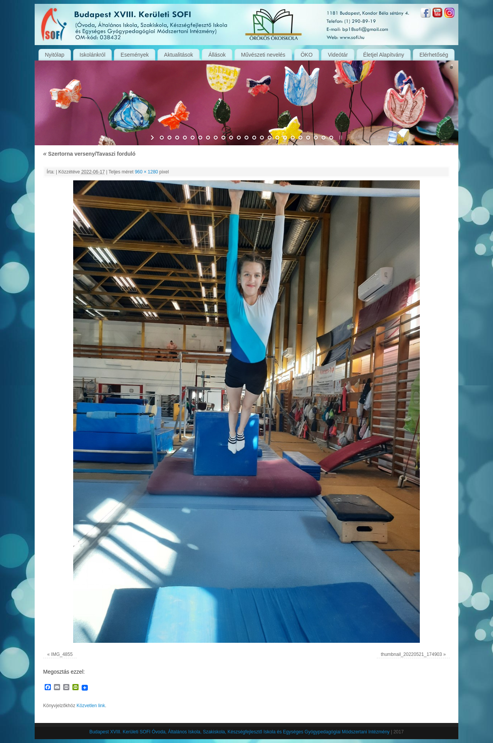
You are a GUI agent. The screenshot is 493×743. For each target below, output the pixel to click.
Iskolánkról (93, 55)
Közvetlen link (91, 705)
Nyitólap (54, 55)
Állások (217, 55)
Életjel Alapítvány (383, 55)
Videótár (338, 55)
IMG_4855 (62, 654)
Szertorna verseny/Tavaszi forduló (89, 154)
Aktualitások (178, 55)
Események (135, 55)
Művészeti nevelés (263, 55)
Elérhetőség (433, 55)
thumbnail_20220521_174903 (411, 654)
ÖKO (306, 55)
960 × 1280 (146, 172)
